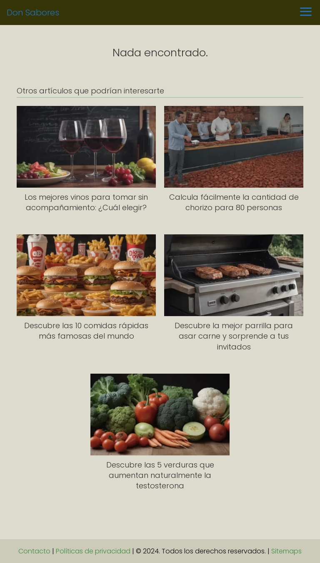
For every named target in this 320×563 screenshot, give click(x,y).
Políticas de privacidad (93, 551)
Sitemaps (286, 551)
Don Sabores (33, 12)
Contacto (34, 551)
